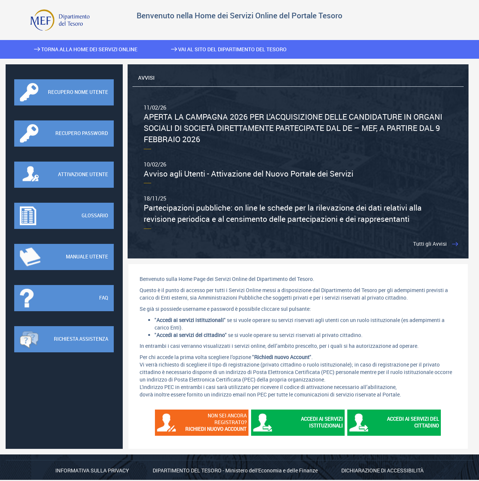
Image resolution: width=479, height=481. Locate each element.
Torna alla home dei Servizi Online (85, 49)
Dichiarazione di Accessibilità (382, 471)
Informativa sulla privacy (92, 471)
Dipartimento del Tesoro (187, 471)
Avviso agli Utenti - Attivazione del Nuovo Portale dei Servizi (298, 170)
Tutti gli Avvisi (428, 244)
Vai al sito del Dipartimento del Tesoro (229, 49)
